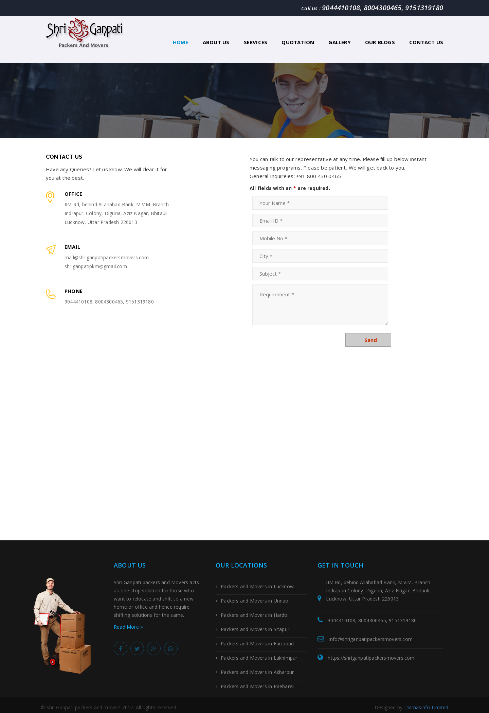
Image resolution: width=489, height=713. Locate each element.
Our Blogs (380, 42)
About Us (216, 42)
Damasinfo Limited (426, 702)
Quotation (298, 42)
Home (180, 42)
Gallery (339, 42)
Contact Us (426, 42)
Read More (128, 622)
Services (256, 42)
